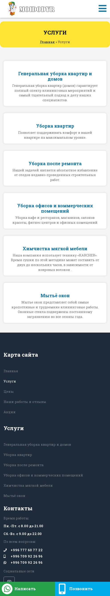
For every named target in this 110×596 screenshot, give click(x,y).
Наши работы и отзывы (25, 401)
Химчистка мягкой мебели (28, 485)
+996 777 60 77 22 (23, 550)
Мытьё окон (14, 495)
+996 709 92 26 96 (23, 556)
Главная (47, 42)
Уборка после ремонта (24, 465)
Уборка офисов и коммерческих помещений (43, 475)
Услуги (10, 381)
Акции (10, 412)
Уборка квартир (18, 454)
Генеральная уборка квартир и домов (37, 444)
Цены (9, 391)
